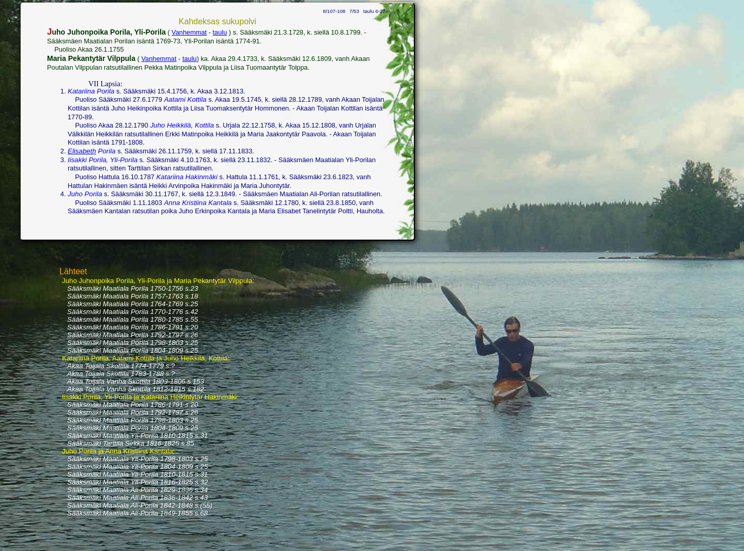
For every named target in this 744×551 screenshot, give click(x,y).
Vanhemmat (189, 32)
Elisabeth (82, 151)
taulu (220, 32)
